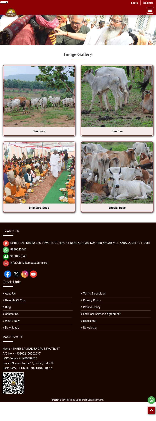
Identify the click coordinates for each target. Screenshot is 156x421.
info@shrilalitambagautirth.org (28, 262)
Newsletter (90, 327)
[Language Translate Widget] (4, 2)
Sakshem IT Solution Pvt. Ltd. (90, 400)
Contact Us (12, 314)
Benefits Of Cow (15, 300)
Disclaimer (89, 320)
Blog (8, 307)
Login (134, 2)
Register (148, 2)
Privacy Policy (92, 300)
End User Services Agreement (101, 314)
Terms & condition (94, 293)
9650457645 (18, 256)
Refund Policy (91, 307)
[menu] (150, 10)
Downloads (12, 327)
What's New (12, 320)
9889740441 (18, 249)
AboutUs (10, 293)
